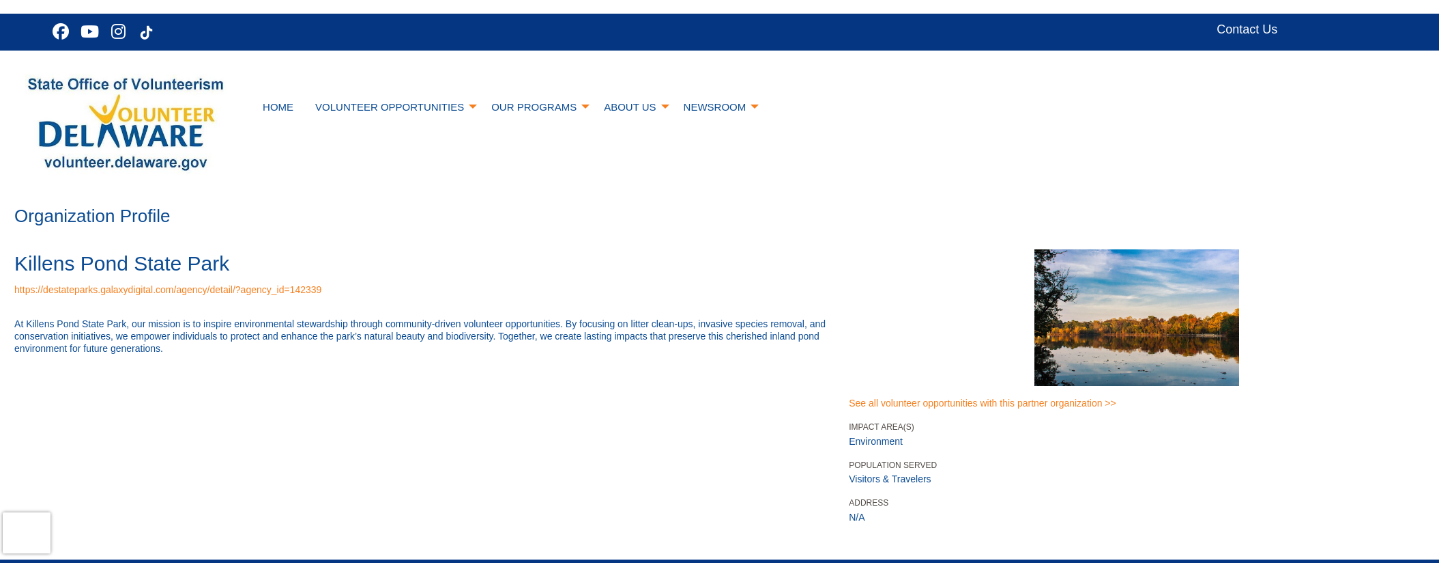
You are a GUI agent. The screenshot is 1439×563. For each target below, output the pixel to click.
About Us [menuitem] (630, 107)
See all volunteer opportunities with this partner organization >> (982, 403)
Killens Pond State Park (121, 263)
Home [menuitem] (278, 107)
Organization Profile (92, 216)
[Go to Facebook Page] (59, 31)
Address (868, 503)
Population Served (893, 465)
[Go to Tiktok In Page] (145, 33)
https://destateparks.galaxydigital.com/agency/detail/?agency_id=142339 (167, 289)
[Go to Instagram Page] (116, 31)
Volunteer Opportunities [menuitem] (389, 107)
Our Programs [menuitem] (534, 107)
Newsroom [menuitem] (715, 107)
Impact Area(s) (881, 427)
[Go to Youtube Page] (87, 31)
